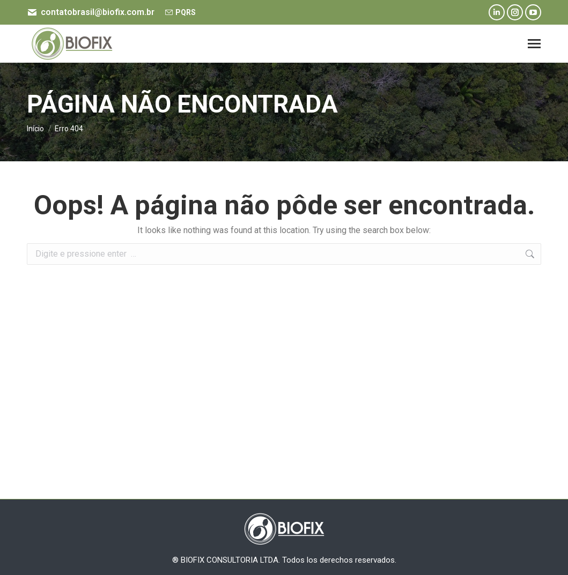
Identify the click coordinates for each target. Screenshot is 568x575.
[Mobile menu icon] (534, 43)
